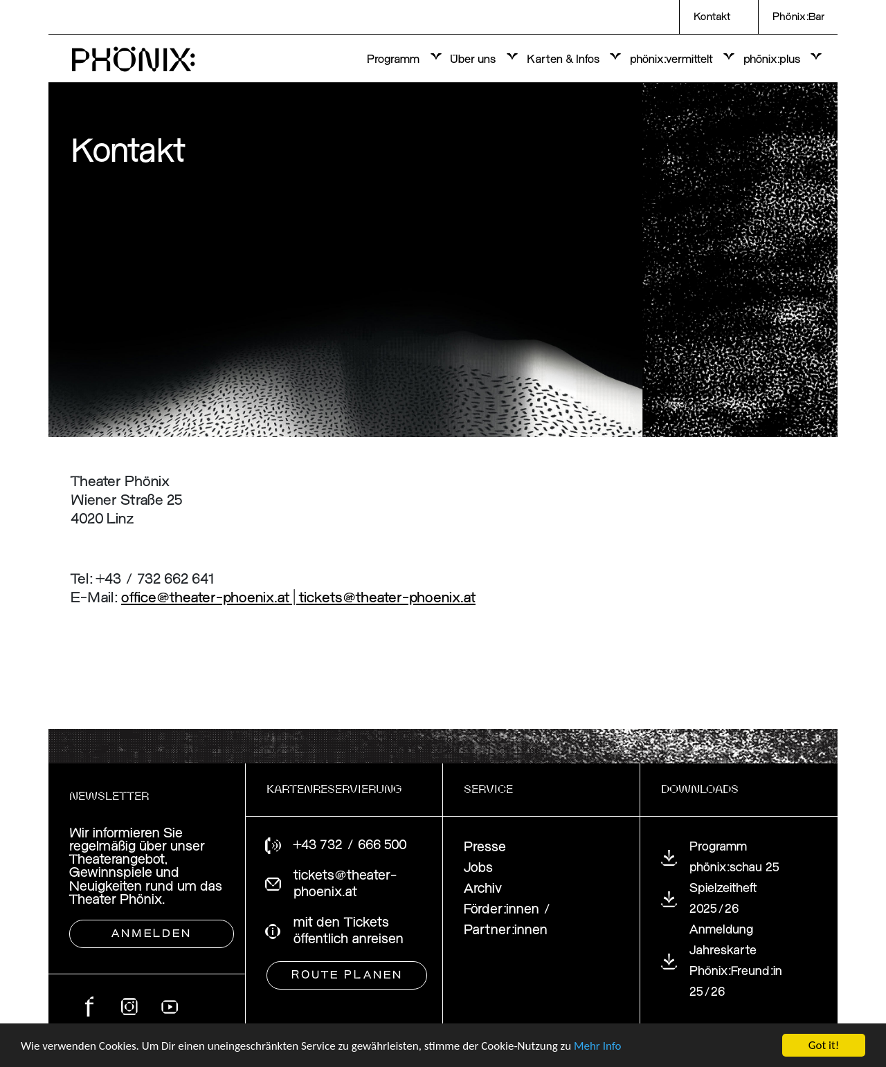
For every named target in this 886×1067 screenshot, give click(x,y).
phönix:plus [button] (773, 60)
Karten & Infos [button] (564, 60)
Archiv (483, 889)
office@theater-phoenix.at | (210, 598)
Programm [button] (394, 60)
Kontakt (712, 17)
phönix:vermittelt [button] (673, 60)
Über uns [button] (474, 60)
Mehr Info (598, 1046)
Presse (485, 847)
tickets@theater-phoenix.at (387, 598)
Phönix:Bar (798, 17)
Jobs (478, 868)
